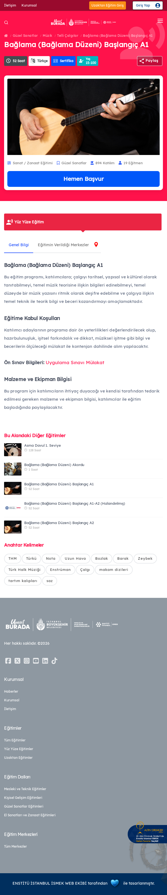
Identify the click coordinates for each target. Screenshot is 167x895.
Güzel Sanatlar (25, 36)
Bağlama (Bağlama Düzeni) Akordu (54, 464)
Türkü (31, 558)
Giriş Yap (143, 5)
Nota (50, 558)
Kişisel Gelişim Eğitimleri (23, 798)
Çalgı (85, 569)
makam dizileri (113, 569)
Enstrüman (60, 569)
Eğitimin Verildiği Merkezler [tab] (66, 244)
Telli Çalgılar (67, 36)
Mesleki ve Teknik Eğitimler (25, 789)
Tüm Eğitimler (15, 740)
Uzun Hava (75, 558)
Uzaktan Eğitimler (18, 758)
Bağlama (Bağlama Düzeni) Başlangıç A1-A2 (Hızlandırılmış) (74, 503)
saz (50, 581)
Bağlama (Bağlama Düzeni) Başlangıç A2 (59, 522)
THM (12, 558)
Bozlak (101, 558)
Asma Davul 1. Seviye (42, 445)
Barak (123, 558)
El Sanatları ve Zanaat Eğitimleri (29, 815)
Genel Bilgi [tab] (20, 244)
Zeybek (145, 558)
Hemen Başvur (83, 178)
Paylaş (152, 60)
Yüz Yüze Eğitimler (18, 749)
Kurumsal (29, 5)
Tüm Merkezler (15, 846)
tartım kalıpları (22, 581)
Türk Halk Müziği (24, 569)
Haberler (11, 691)
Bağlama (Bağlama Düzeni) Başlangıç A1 (118, 36)
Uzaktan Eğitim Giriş (107, 5)
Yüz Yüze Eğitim (29, 222)
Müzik (47, 36)
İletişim (10, 5)
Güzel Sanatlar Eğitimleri (23, 806)
